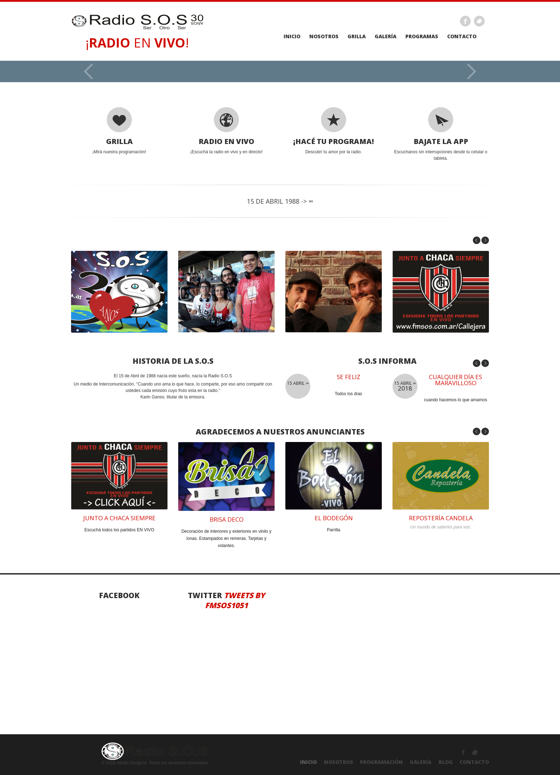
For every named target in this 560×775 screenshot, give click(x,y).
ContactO (474, 762)
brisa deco (227, 519)
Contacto (461, 36)
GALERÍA (420, 762)
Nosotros (324, 36)
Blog (446, 762)
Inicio (292, 36)
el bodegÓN (334, 518)
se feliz (348, 377)
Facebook (465, 21)
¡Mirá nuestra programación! (119, 130)
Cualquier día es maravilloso (455, 380)
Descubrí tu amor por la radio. (333, 130)
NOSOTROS (338, 762)
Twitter (479, 21)
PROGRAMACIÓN (381, 762)
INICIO (308, 762)
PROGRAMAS (421, 36)
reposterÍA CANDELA (441, 518)
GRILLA (357, 36)
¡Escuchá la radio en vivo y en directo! (226, 130)
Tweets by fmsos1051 (235, 600)
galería (385, 36)
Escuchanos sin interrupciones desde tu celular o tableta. (440, 134)
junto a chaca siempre (119, 518)
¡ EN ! (137, 42)
